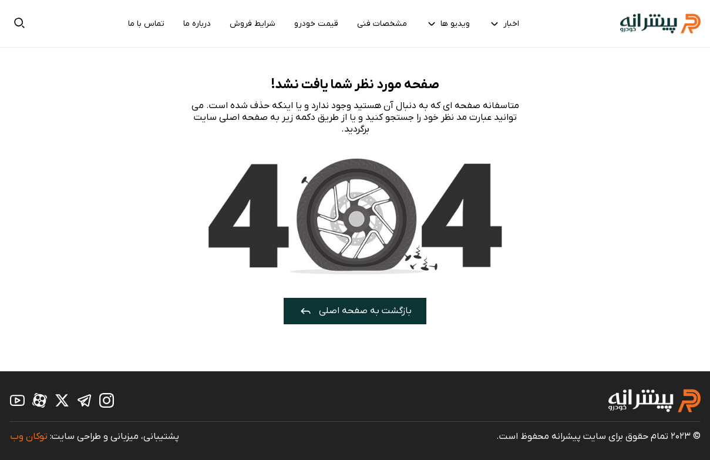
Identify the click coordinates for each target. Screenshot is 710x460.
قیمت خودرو (316, 23)
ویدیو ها (448, 23)
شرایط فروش (252, 23)
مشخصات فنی (382, 23)
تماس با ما (146, 23)
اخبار (504, 23)
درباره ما (197, 23)
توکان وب (29, 436)
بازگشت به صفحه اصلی (355, 311)
